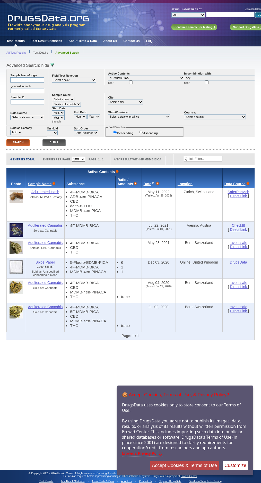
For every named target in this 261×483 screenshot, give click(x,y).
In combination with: (198, 73)
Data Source (18, 112)
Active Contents (119, 73)
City (111, 97)
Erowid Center (189, 476)
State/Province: (118, 112)
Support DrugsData (170, 481)
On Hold (52, 128)
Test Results (15, 41)
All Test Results (16, 52)
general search (21, 86)
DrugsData (238, 262)
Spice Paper (45, 262)
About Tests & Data (82, 41)
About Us (110, 41)
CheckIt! (238, 225)
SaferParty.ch (238, 192)
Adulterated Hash (45, 192)
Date (147, 184)
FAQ (149, 41)
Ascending (150, 133)
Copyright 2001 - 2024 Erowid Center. (52, 473)
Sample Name (39, 184)
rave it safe (238, 243)
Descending (125, 133)
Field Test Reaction (65, 75)
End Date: (80, 112)
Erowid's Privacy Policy (142, 453)
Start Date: (59, 108)
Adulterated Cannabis (45, 225)
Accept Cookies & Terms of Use (184, 465)
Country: (190, 112)
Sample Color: (61, 94)
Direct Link (239, 196)
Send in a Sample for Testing (205, 481)
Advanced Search (67, 52)
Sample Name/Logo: (24, 75)
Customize (235, 465)
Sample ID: (18, 97)
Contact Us (131, 41)
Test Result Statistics (46, 41)
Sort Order (81, 128)
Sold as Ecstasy (21, 127)
